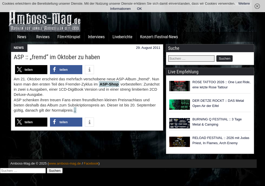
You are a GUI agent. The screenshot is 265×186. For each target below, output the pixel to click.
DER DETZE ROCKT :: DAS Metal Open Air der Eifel (218, 103)
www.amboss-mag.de (65, 163)
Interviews (96, 36)
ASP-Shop (109, 84)
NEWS (19, 48)
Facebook (91, 163)
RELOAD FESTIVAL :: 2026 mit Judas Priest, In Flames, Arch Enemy (221, 140)
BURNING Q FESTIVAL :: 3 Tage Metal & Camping (217, 121)
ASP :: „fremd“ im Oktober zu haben (57, 57)
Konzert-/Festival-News (159, 36)
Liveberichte (122, 36)
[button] (31, 69)
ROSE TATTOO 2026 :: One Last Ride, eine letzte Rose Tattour (222, 84)
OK (139, 9)
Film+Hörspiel (68, 36)
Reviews (43, 36)
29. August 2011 (148, 48)
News (21, 36)
